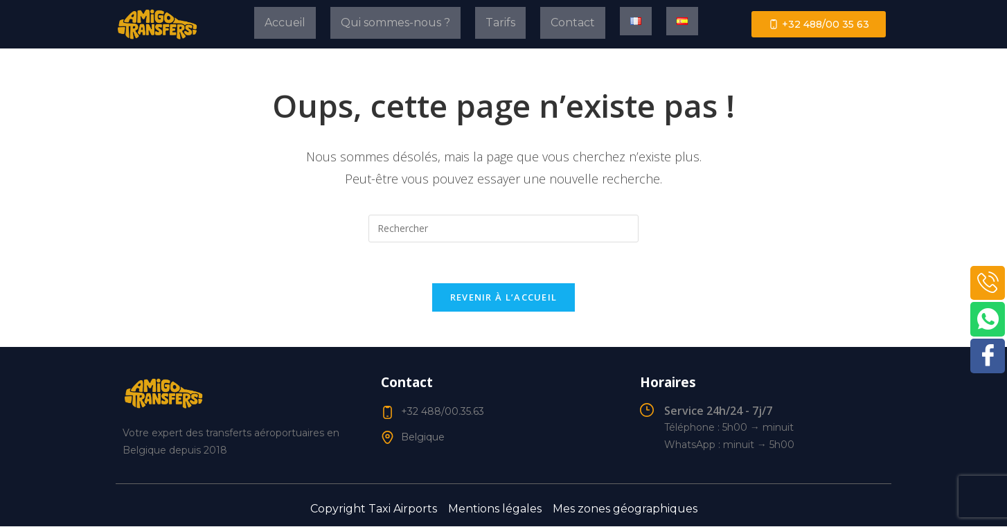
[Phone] (987, 283)
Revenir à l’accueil (504, 298)
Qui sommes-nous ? (395, 22)
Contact (573, 22)
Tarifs (500, 22)
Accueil (285, 22)
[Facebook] (987, 356)
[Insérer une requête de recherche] (503, 228)
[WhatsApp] (987, 320)
